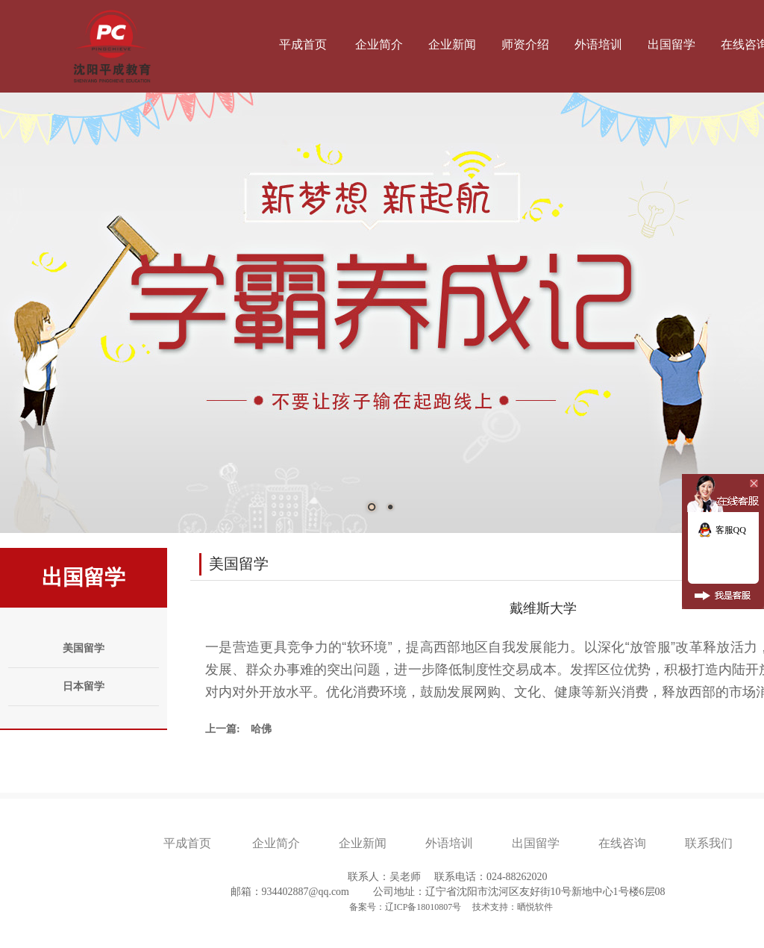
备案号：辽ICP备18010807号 (406, 907)
